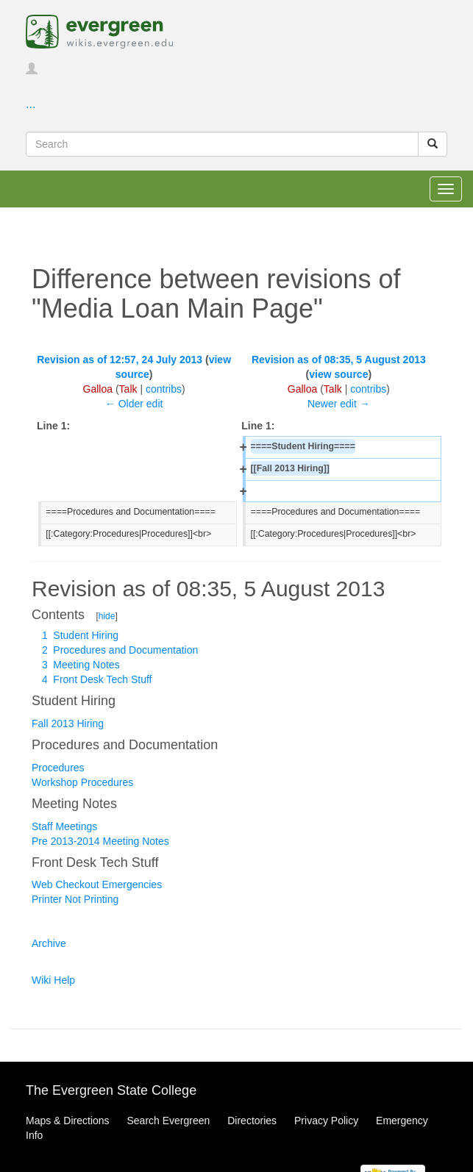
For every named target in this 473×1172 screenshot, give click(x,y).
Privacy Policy (326, 1120)
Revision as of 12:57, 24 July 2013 (119, 359)
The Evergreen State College (111, 1090)
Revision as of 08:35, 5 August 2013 (339, 359)
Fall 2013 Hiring (68, 723)
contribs (164, 389)
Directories (252, 1120)
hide (107, 616)
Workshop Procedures (82, 782)
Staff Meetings (64, 826)
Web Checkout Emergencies (97, 884)
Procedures (58, 767)
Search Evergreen (168, 1120)
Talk (128, 389)
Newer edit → (338, 404)
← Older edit (134, 404)
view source (338, 374)
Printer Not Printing (75, 899)
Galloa (98, 389)
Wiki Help (53, 980)
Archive (49, 943)
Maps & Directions (68, 1120)
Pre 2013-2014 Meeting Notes (100, 841)
